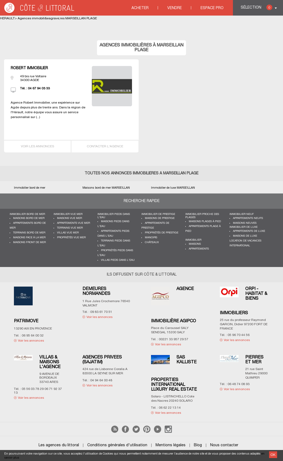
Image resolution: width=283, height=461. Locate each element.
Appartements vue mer (73, 223)
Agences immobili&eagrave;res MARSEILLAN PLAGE (57, 18)
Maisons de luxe (245, 236)
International (239, 245)
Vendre (174, 8)
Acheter (140, 8)
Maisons (195, 244)
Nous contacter (224, 445)
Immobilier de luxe (243, 227)
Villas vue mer (68, 233)
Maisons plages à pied (205, 221)
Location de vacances (245, 241)
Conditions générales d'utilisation (117, 445)
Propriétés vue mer (71, 237)
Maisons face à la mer (29, 237)
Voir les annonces (37, 146)
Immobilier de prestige (158, 214)
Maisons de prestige (160, 218)
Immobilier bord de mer (27, 214)
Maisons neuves (244, 223)
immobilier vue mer (68, 214)
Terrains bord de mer (29, 233)
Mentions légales (171, 445)
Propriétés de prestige (161, 233)
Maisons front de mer (29, 242)
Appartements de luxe (249, 231)
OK (273, 455)
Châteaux (152, 242)
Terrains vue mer (70, 228)
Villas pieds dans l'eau (118, 260)
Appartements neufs (248, 218)
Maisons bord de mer (28, 218)
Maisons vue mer (69, 218)
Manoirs (151, 237)
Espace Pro (212, 8)
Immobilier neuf (241, 214)
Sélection (256, 7)
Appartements (199, 249)
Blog (198, 445)
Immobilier (193, 240)
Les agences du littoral (59, 445)
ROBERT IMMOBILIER (29, 68)
